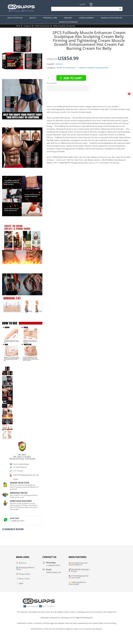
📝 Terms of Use (22, 578)
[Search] (86, 9)
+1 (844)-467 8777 (17, 521)
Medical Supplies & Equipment (64, 26)
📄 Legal (19, 583)
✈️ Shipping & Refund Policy (25, 568)
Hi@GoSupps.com (53, 572)
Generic (59, 64)
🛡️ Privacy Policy (23, 574)
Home (18, 26)
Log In (82, 4)
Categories (27, 26)
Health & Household (42, 26)
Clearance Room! (13, 529)
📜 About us (21, 563)
